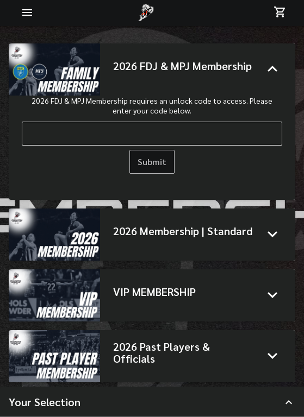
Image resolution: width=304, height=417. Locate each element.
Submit (152, 161)
